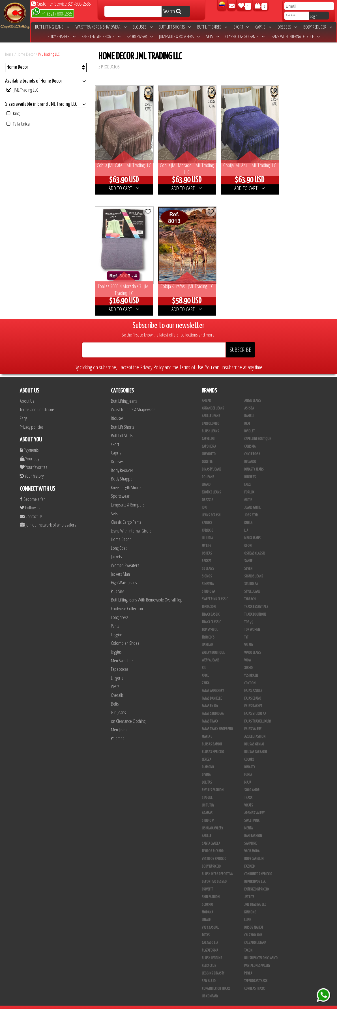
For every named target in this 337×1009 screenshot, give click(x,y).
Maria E (207, 729)
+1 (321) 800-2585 (52, 13)
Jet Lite (249, 889)
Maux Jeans (252, 530)
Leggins (117, 626)
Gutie (248, 492)
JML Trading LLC (49, 54)
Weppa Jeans (210, 652)
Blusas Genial (254, 736)
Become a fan (33, 491)
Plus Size (117, 583)
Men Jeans (119, 721)
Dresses (287, 27)
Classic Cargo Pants (245, 36)
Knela (248, 515)
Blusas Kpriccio (213, 744)
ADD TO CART (122, 184)
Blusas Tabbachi (255, 744)
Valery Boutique (213, 645)
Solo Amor (251, 782)
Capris (263, 27)
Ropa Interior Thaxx (216, 981)
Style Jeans (252, 584)
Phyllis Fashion (213, 782)
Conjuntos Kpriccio (258, 866)
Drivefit (207, 881)
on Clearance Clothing (128, 713)
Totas (206, 927)
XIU (204, 660)
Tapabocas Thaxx (255, 973)
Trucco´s (208, 629)
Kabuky (207, 515)
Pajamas (117, 730)
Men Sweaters (122, 652)
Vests (115, 678)
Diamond (208, 759)
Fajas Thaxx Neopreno (217, 721)
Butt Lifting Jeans (52, 27)
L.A (246, 523)
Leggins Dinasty (213, 965)
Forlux (249, 484)
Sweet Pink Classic (215, 591)
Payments (29, 442)
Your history (32, 468)
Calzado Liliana (255, 935)
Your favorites (33, 459)
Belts (115, 695)
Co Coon (250, 675)
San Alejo (209, 973)
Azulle (206, 828)
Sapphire (250, 836)
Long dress (119, 609)
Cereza (206, 752)
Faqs (23, 410)
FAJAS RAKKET (253, 698)
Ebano (206, 477)
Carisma (250, 439)
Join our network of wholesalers (48, 517)
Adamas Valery (254, 805)
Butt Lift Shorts (175, 27)
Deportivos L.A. (255, 874)
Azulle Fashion (254, 729)
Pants (115, 618)
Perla (248, 965)
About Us (27, 393)
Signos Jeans (253, 568)
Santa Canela (211, 836)
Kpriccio (207, 523)
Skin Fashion (211, 889)
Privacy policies (32, 418)
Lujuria (207, 530)
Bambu (249, 408)
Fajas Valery (252, 721)
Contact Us (31, 508)
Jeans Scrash (211, 507)
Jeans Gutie (252, 500)
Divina (206, 767)
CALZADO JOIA (253, 927)
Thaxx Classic (211, 614)
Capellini (208, 431)
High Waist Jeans (124, 574)
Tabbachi (250, 591)
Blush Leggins (212, 950)
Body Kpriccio (211, 859)
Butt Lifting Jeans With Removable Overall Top (147, 591)
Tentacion (209, 599)
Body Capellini (254, 851)
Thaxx (248, 790)
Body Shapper (62, 36)
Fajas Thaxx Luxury (257, 713)
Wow (247, 652)
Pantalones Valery (257, 958)
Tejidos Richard (213, 843)
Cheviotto (209, 446)
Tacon (248, 943)
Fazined (249, 859)
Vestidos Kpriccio (214, 851)
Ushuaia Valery (212, 820)
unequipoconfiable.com (207, 1003)
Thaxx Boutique (255, 607)
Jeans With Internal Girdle (295, 36)
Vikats (248, 797)
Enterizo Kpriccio (256, 881)
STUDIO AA (251, 576)
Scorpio (207, 897)
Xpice (205, 668)
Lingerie (117, 670)
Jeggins (116, 644)
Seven (248, 561)
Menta (248, 820)
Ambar (206, 393)
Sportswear (140, 36)
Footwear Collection (127, 600)
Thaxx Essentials (256, 599)
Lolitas (207, 775)
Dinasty (249, 759)
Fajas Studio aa (255, 706)
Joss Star (251, 507)
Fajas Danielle (212, 691)
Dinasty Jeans (211, 461)
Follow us (30, 499)
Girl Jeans (118, 704)
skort (241, 27)
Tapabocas (119, 661)
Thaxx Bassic (211, 607)
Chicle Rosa (252, 446)
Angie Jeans (252, 393)
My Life (206, 538)
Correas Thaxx (254, 981)
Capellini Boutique (257, 431)
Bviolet (249, 423)
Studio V (208, 813)
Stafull (207, 790)
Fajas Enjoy (210, 698)
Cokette (207, 454)
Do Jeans (208, 469)
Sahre (248, 553)
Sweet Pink (251, 813)
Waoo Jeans (252, 645)
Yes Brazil (251, 668)
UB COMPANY (210, 988)
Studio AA (208, 584)
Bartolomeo (210, 416)
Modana (207, 904)
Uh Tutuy (208, 797)
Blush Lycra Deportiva (217, 866)
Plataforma (210, 943)
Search (172, 11)
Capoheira (209, 439)
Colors (249, 752)
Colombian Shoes (125, 635)
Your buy (29, 450)
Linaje (206, 912)
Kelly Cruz (209, 958)
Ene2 (247, 477)
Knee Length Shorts (101, 36)
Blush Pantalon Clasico (261, 950)
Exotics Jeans (211, 484)
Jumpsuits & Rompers (179, 36)
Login (313, 16)
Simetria (208, 576)
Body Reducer (317, 27)
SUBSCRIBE (240, 342)
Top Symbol (210, 622)
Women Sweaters (125, 557)
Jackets (116, 548)
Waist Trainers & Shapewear (101, 27)
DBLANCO (250, 454)
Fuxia (248, 767)
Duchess (250, 469)
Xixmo (248, 660)
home (9, 54)
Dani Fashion (253, 828)
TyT (246, 629)
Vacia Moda (251, 843)
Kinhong (250, 904)
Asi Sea (249, 400)
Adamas (207, 805)
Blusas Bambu (212, 736)
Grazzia (207, 492)
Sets (212, 36)
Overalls (117, 687)
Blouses (143, 27)
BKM (247, 416)
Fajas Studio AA (213, 706)
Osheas (207, 545)
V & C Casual (210, 920)
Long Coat (119, 540)
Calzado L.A (210, 935)
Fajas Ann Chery (213, 683)
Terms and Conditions (37, 401)
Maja (247, 775)
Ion (204, 500)
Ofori (248, 538)
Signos (207, 568)
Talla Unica (18, 123)
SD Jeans (208, 561)
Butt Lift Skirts (212, 27)
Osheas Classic (254, 545)
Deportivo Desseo (214, 874)
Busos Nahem (253, 920)
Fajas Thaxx (210, 713)
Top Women (252, 622)
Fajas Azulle (253, 683)
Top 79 (248, 614)
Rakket (206, 553)
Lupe (247, 912)
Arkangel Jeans (213, 400)
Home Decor (26, 54)
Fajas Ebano (252, 691)
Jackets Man (120, 566)
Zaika (205, 675)
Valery (248, 637)
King (13, 113)
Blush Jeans (210, 423)
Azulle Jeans (211, 408)
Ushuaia (207, 637)
